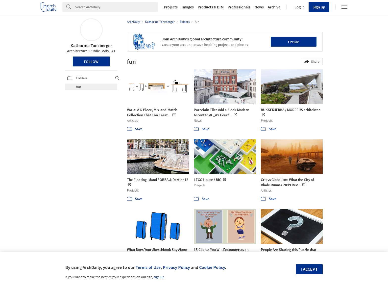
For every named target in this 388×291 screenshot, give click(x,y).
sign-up (159, 277)
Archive (274, 7)
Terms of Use (148, 267)
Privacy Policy (176, 267)
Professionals (239, 7)
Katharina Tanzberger (91, 45)
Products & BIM (211, 7)
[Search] (116, 7)
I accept (309, 269)
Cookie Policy (212, 267)
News (259, 7)
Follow (91, 61)
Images (188, 7)
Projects (171, 7)
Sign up (319, 6)
